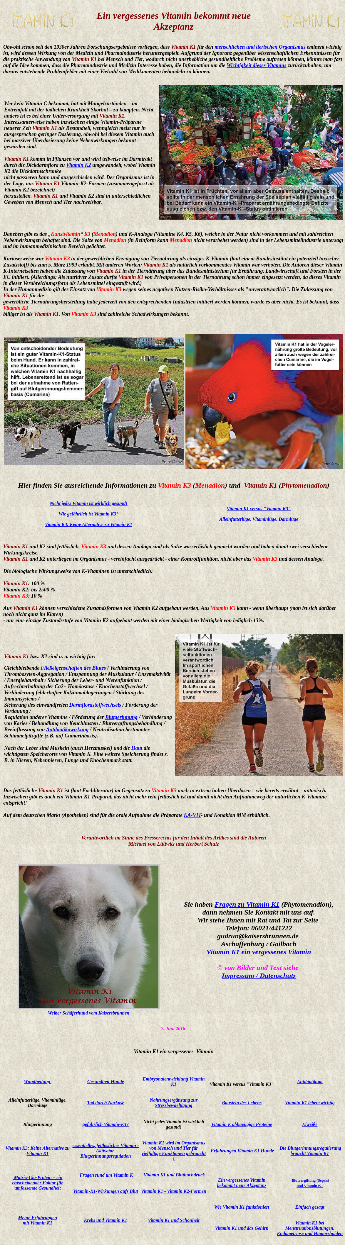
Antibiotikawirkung (67, 729)
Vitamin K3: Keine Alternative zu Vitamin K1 (88, 524)
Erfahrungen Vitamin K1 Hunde (242, 1150)
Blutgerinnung (121, 717)
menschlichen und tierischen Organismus (260, 47)
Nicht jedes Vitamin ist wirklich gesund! (89, 503)
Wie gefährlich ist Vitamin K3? (89, 513)
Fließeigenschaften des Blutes (73, 668)
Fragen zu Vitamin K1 (247, 904)
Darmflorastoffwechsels (95, 705)
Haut (137, 748)
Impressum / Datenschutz (259, 975)
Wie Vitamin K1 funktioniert (241, 1207)
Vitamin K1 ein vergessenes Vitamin (258, 952)
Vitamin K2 (78, 165)
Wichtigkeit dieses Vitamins (256, 65)
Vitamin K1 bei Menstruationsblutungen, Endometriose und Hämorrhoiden (310, 1228)
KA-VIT (192, 815)
